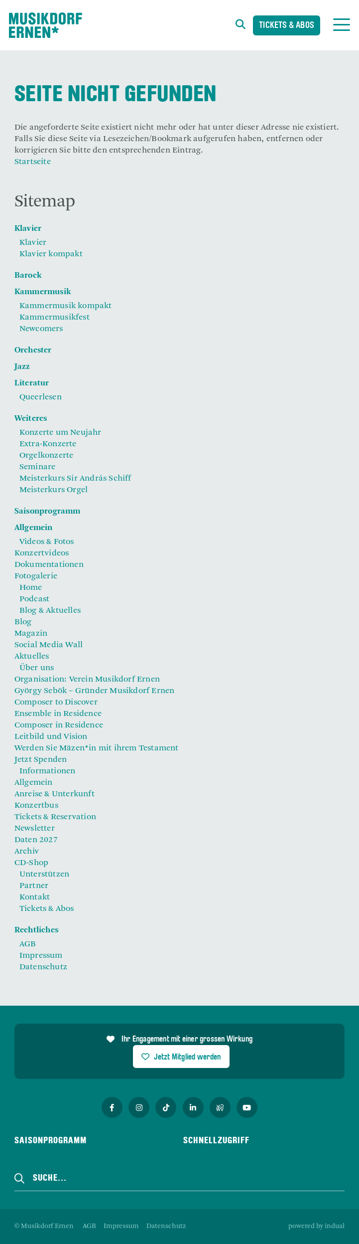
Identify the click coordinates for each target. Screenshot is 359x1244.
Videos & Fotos (46, 542)
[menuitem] (179, 229)
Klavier (27, 229)
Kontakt (34, 897)
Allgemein (33, 528)
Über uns (36, 668)
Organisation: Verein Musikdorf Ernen (87, 680)
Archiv (26, 852)
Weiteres (30, 419)
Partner (33, 886)
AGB (27, 944)
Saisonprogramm (47, 512)
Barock (27, 276)
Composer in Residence (58, 725)
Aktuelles (31, 657)
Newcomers (41, 329)
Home (30, 588)
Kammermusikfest (54, 318)
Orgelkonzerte (46, 456)
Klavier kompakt (51, 254)
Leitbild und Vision (51, 737)
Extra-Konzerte (48, 444)
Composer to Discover (56, 703)
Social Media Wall (48, 645)
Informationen (47, 771)
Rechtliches (36, 930)
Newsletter (34, 829)
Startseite (32, 162)
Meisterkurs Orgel (53, 490)
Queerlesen (40, 397)
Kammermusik (42, 292)
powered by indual (316, 1226)
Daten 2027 (36, 840)
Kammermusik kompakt (65, 306)
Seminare (37, 467)
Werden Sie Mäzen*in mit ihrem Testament (96, 748)
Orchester (33, 350)
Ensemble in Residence (58, 714)
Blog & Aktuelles (50, 611)
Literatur (31, 383)
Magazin (30, 634)
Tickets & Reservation (55, 817)
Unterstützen (44, 875)
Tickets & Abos (286, 25)
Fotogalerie (35, 576)
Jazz (22, 367)
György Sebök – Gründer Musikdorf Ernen (94, 691)
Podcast (34, 599)
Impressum (41, 956)
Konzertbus (36, 806)
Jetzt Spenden (40, 760)
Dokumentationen (49, 565)
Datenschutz (43, 967)
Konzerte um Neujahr (60, 433)
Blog (23, 622)
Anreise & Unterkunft (54, 794)
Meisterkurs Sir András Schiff (75, 479)
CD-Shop (31, 863)
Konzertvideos (41, 553)
